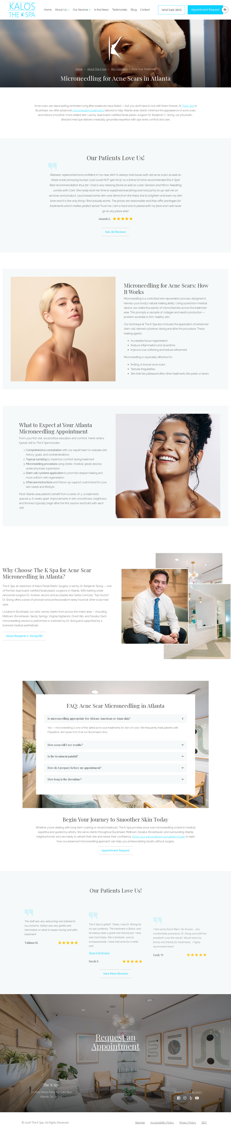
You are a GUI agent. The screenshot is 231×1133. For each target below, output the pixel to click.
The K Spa (188, 105)
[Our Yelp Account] (191, 1110)
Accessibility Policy (162, 1122)
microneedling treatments (88, 110)
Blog (134, 9)
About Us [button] (62, 9)
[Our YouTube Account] (197, 1110)
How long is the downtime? (116, 779)
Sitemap (140, 1122)
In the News (101, 9)
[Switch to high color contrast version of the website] (225, 9)
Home (48, 9)
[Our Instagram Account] (185, 1110)
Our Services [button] (82, 9)
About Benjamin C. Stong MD (24, 636)
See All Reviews (115, 232)
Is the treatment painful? (116, 756)
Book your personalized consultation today (158, 836)
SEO (204, 1122)
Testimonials (119, 9)
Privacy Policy (187, 1122)
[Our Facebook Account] (179, 1110)
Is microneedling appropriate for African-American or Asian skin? (116, 718)
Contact (145, 9)
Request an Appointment (115, 1041)
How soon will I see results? (116, 745)
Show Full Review (99, 991)
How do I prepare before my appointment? (116, 768)
